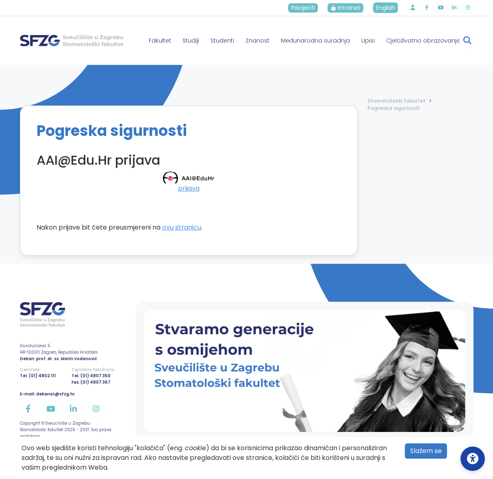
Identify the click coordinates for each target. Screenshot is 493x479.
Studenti (222, 41)
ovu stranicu (181, 227)
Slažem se (426, 450)
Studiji (190, 41)
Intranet (349, 8)
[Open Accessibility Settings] (472, 459)
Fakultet (160, 41)
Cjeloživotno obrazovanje (423, 41)
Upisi (368, 41)
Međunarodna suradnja (315, 41)
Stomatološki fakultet (396, 100)
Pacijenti (307, 8)
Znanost (257, 41)
